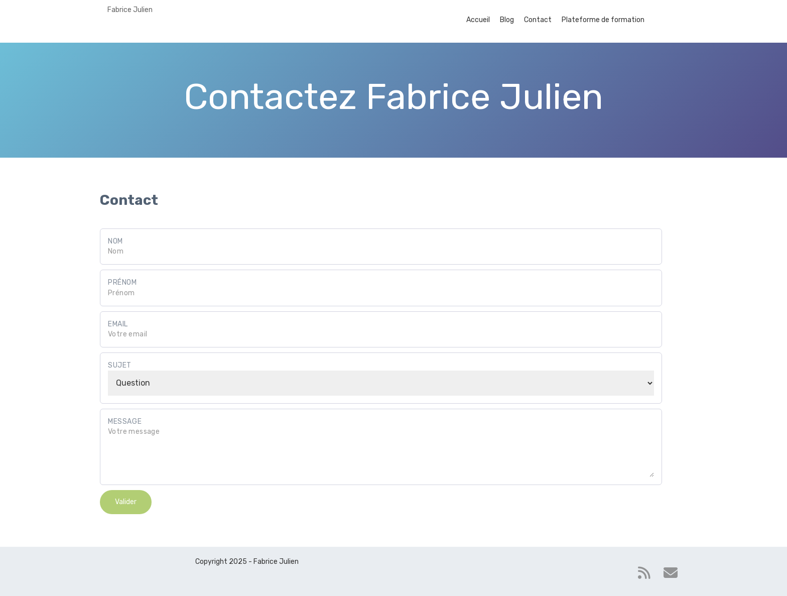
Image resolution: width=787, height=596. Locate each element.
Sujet (120, 365)
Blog (507, 20)
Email (118, 324)
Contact (538, 20)
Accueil (478, 20)
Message (125, 421)
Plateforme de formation (603, 20)
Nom (115, 241)
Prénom (122, 282)
